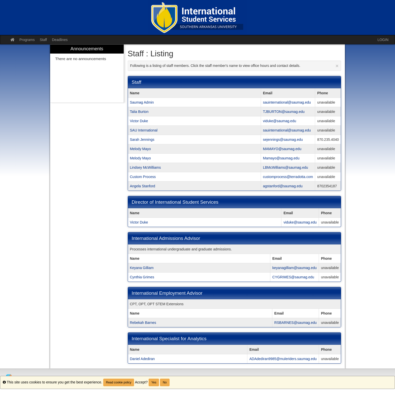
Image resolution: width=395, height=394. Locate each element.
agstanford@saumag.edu (283, 186)
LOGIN (382, 40)
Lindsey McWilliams (145, 167)
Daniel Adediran (142, 359)
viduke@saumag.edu (279, 121)
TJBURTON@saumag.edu (284, 112)
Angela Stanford (142, 186)
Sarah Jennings (142, 140)
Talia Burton (139, 112)
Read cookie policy (118, 382)
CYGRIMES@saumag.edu (293, 277)
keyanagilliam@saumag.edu (294, 268)
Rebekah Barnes (143, 323)
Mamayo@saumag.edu (281, 158)
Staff (43, 40)
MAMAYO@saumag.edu (282, 149)
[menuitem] (87, 74)
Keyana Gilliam (142, 268)
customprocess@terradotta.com (288, 177)
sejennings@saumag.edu (283, 140)
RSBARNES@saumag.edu (295, 323)
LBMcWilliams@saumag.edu (285, 167)
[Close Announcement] (337, 65)
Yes (153, 382)
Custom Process (143, 177)
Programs (27, 40)
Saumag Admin (142, 102)
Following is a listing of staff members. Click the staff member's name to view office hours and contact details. (234, 66)
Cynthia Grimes (142, 277)
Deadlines (60, 40)
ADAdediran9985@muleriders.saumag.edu (283, 359)
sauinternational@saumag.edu (287, 102)
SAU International (144, 130)
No (165, 382)
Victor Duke (139, 121)
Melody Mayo (140, 149)
